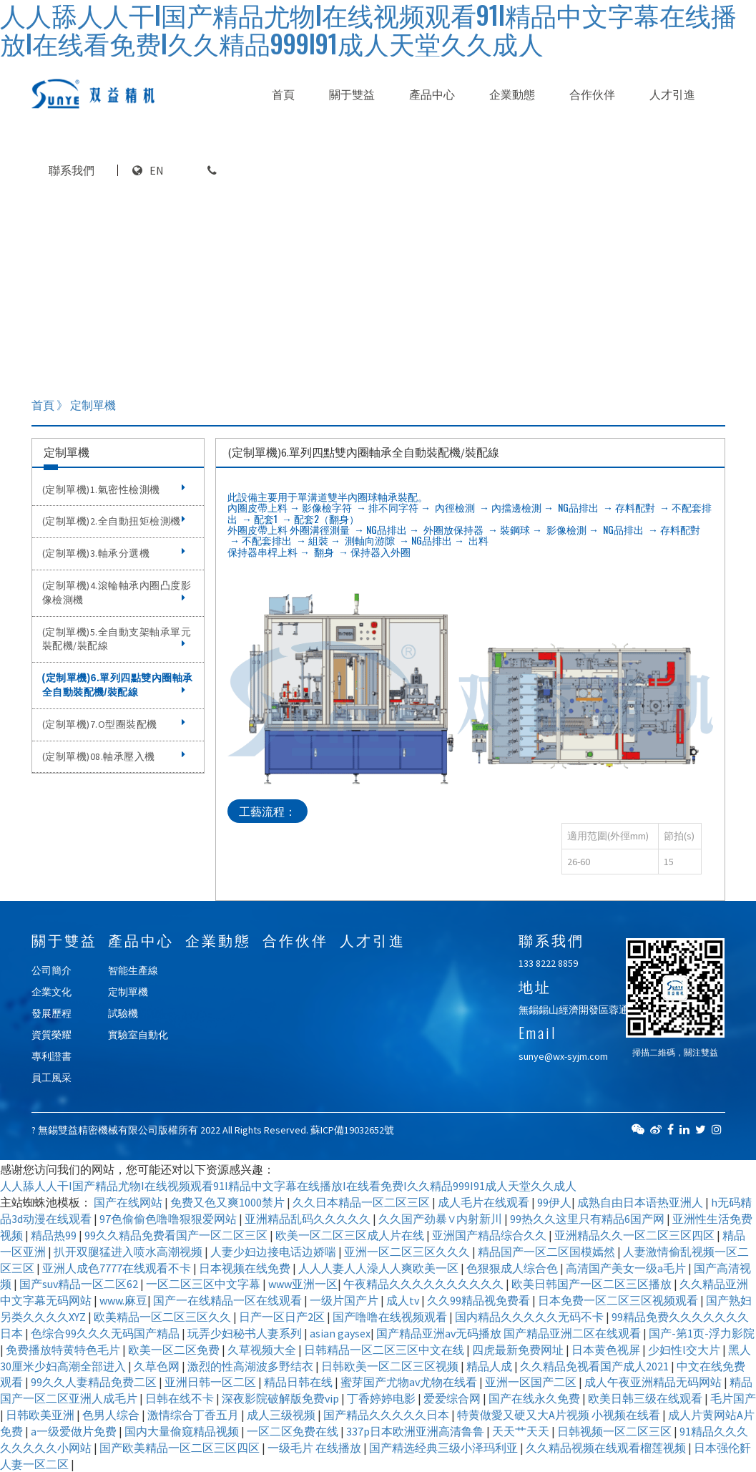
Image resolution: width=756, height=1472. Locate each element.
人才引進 (672, 94)
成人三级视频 (282, 1415)
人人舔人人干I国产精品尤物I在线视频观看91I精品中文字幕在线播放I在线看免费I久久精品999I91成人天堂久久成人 (288, 1186)
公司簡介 (51, 970)
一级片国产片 (345, 1300)
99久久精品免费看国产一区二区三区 (177, 1235)
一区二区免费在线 (293, 1431)
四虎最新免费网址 (519, 1349)
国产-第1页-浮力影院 (702, 1333)
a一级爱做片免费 (75, 1431)
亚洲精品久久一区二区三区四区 (635, 1235)
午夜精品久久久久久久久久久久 (424, 1284)
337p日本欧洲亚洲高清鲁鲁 (416, 1431)
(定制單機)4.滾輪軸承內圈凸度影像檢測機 (117, 592)
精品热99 (55, 1235)
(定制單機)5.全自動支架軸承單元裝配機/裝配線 (117, 639)
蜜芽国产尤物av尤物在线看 (409, 1382)
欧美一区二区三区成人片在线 (350, 1235)
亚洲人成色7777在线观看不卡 (117, 1268)
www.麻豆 (123, 1300)
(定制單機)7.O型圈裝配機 (114, 724)
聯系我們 (71, 170)
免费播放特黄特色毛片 (64, 1349)
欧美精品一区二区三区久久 (163, 1317)
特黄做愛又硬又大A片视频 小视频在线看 (559, 1415)
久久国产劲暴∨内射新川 (441, 1219)
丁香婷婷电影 (382, 1398)
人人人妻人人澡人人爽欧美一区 (379, 1268)
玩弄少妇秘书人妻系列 (245, 1333)
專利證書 (51, 1056)
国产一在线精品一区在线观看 (228, 1300)
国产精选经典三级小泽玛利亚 (444, 1448)
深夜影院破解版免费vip (281, 1398)
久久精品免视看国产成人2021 (595, 1366)
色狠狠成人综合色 (513, 1268)
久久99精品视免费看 (479, 1300)
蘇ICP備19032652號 (352, 1130)
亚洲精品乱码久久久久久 (309, 1219)
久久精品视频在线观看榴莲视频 (607, 1448)
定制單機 (128, 991)
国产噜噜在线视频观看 (391, 1317)
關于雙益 (352, 94)
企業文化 (51, 991)
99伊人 (554, 1202)
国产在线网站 (129, 1202)
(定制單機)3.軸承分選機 (114, 553)
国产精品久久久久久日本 (387, 1415)
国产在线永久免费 (535, 1398)
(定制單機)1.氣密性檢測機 (114, 489)
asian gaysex (340, 1333)
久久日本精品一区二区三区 (362, 1202)
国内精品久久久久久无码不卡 (530, 1317)
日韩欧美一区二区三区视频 (391, 1366)
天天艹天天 (521, 1431)
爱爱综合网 (453, 1398)
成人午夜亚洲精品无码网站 (654, 1382)
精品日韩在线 (299, 1382)
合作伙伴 (592, 94)
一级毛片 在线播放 (315, 1448)
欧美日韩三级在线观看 (646, 1398)
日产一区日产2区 (283, 1317)
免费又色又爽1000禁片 (228, 1202)
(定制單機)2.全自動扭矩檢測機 (114, 521)
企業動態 (512, 94)
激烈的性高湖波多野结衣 (251, 1366)
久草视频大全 (262, 1349)
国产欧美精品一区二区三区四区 (180, 1448)
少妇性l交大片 (685, 1349)
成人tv (403, 1300)
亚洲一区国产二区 (532, 1382)
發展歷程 (51, 1013)
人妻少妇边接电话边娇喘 (274, 1251)
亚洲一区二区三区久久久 (408, 1251)
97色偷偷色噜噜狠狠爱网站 (169, 1219)
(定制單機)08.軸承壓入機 (114, 756)
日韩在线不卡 (180, 1398)
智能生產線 (133, 970)
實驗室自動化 (138, 1034)
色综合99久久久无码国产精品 (106, 1333)
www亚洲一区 (303, 1284)
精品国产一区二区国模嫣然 (547, 1251)
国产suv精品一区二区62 (79, 1284)
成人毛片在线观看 (484, 1202)
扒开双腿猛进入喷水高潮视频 (129, 1251)
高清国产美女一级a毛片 (627, 1268)
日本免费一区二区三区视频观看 (619, 1300)
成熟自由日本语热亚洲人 (641, 1202)
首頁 (283, 94)
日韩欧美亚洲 (41, 1415)
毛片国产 (733, 1398)
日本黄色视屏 (606, 1349)
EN (156, 170)
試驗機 (123, 1013)
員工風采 (51, 1077)
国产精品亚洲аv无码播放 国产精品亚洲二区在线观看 (509, 1333)
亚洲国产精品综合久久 (490, 1235)
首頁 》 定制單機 (73, 405)
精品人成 (490, 1366)
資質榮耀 (51, 1034)
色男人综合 (112, 1415)
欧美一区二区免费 (175, 1349)
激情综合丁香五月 (194, 1415)
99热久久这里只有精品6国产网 (588, 1219)
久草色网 (158, 1366)
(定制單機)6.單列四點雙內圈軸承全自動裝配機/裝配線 (117, 685)
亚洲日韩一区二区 (211, 1382)
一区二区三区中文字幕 (204, 1284)
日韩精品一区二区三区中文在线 (385, 1349)
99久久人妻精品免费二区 (95, 1382)
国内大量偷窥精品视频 (182, 1431)
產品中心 (432, 94)
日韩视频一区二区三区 (615, 1431)
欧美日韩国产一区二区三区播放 (592, 1284)
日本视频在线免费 (246, 1268)
